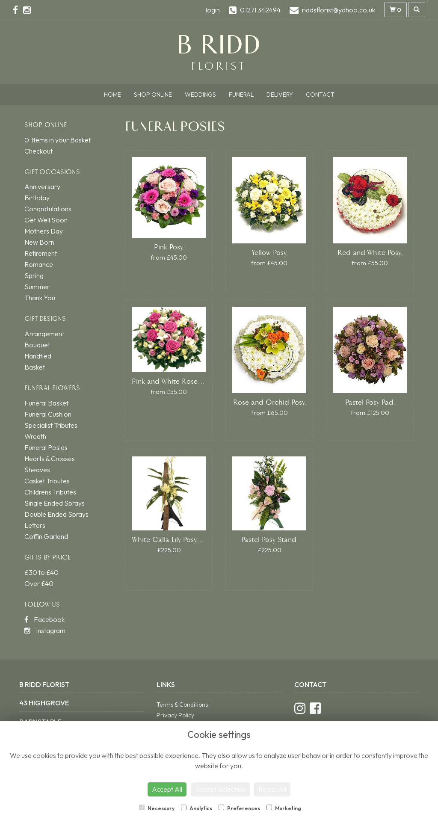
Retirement (40, 253)
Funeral (241, 94)
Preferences (239, 808)
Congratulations (47, 208)
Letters (34, 525)
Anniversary (42, 186)
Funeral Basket (46, 403)
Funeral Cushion (47, 414)
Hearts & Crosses (49, 458)
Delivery (279, 94)
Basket (34, 367)
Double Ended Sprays (56, 514)
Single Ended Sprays (54, 503)
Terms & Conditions (182, 704)
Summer (37, 286)
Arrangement (44, 333)
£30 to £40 (41, 572)
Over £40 (38, 583)
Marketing (283, 808)
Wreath (35, 436)
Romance (38, 264)
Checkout (38, 151)
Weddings (200, 94)
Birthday (37, 197)
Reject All (272, 789)
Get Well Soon (46, 220)
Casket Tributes (47, 481)
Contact (320, 94)
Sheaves (37, 469)
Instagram (44, 630)
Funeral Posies (46, 447)
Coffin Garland (46, 536)
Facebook (44, 619)
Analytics (196, 808)
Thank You (39, 297)
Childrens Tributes (50, 492)
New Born (39, 242)
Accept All (167, 789)
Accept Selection (220, 789)
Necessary (157, 808)
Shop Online (153, 94)
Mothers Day (43, 231)
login (213, 10)
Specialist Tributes (50, 425)
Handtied (37, 356)
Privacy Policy (175, 715)
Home (112, 94)
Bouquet (37, 344)
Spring (34, 275)
